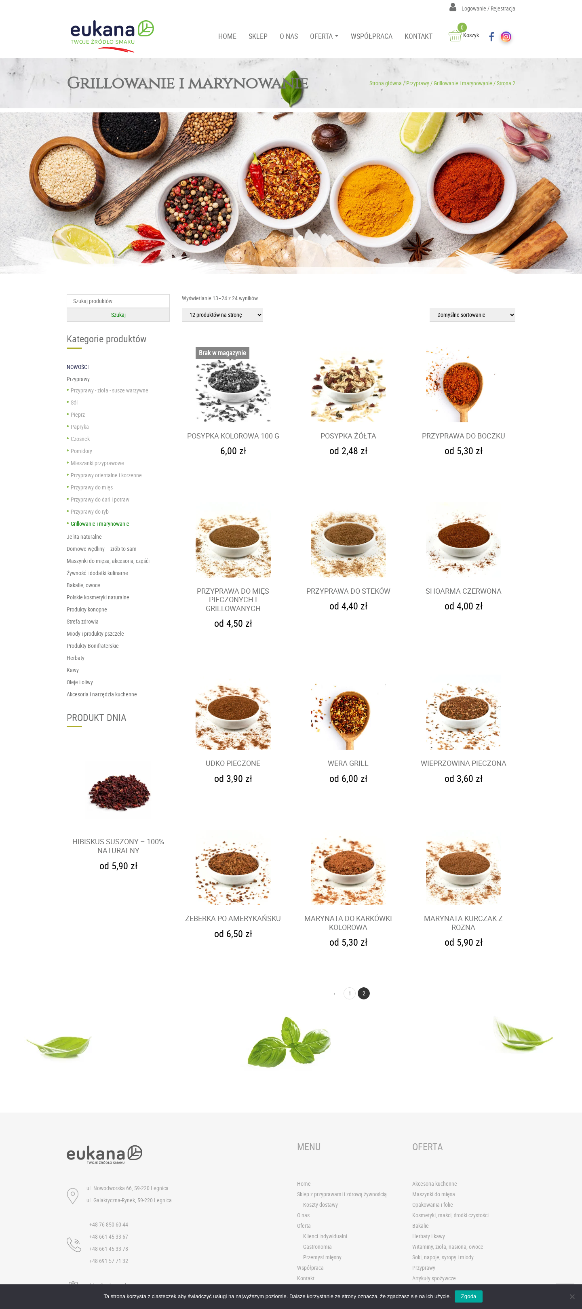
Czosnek (80, 439)
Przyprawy (417, 83)
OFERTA (321, 36)
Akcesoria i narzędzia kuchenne (102, 694)
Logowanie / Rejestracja (482, 8)
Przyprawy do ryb (90, 511)
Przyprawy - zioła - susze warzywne (109, 390)
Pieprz (78, 414)
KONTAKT (418, 36)
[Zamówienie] (472, 315)
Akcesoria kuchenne (434, 1184)
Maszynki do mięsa (433, 1194)
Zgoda (468, 1296)
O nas (303, 1215)
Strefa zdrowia (83, 621)
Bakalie (420, 1226)
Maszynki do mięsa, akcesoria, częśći (108, 561)
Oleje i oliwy (80, 682)
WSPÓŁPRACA (371, 36)
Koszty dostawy (320, 1205)
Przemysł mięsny (322, 1257)
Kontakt (305, 1278)
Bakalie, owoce (83, 585)
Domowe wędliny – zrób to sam (102, 548)
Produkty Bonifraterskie (93, 645)
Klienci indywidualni (325, 1236)
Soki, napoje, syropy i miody (443, 1257)
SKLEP (258, 36)
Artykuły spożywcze (434, 1278)
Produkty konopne (87, 609)
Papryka (80, 426)
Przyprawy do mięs (92, 487)
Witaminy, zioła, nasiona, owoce (447, 1247)
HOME (227, 36)
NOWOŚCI (78, 367)
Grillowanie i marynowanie (463, 83)
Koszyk (464, 35)
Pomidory (81, 451)
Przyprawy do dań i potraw (100, 499)
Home (304, 1184)
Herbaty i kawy (428, 1236)
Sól (74, 402)
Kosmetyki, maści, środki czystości (450, 1215)
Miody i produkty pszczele (95, 633)
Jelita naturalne (84, 536)
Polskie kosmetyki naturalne (98, 597)
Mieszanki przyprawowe (97, 463)
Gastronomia (317, 1247)
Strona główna (385, 83)
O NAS (289, 36)
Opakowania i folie (432, 1205)
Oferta (304, 1226)
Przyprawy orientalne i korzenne (106, 475)
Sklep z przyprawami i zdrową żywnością (342, 1194)
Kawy (73, 670)
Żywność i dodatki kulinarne (97, 573)
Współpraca (310, 1268)
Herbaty (75, 658)
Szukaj (118, 314)
